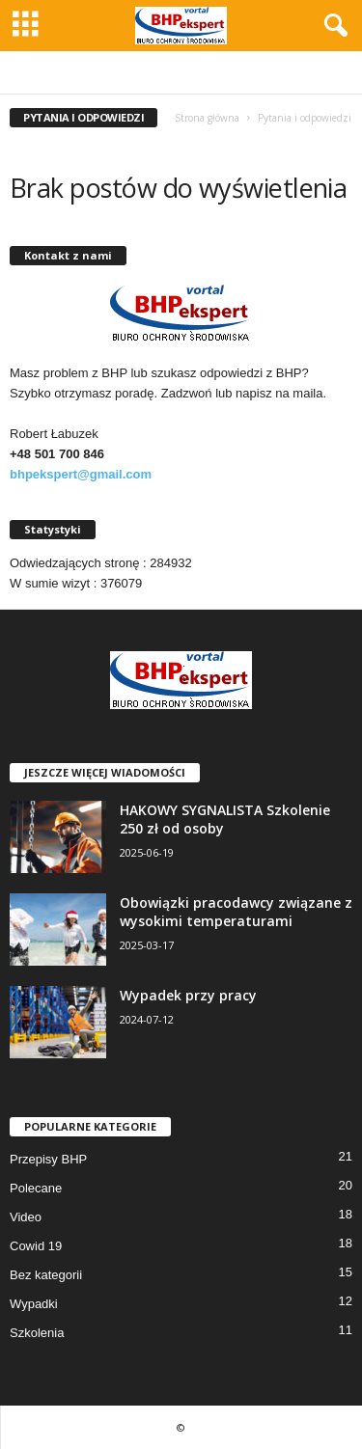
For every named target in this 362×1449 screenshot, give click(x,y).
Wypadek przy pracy (188, 995)
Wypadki (34, 1304)
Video (26, 1217)
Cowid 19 (36, 1246)
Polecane (36, 1188)
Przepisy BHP (48, 1159)
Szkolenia (37, 1333)
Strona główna (207, 117)
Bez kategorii (46, 1275)
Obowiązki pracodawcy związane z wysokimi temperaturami (236, 911)
